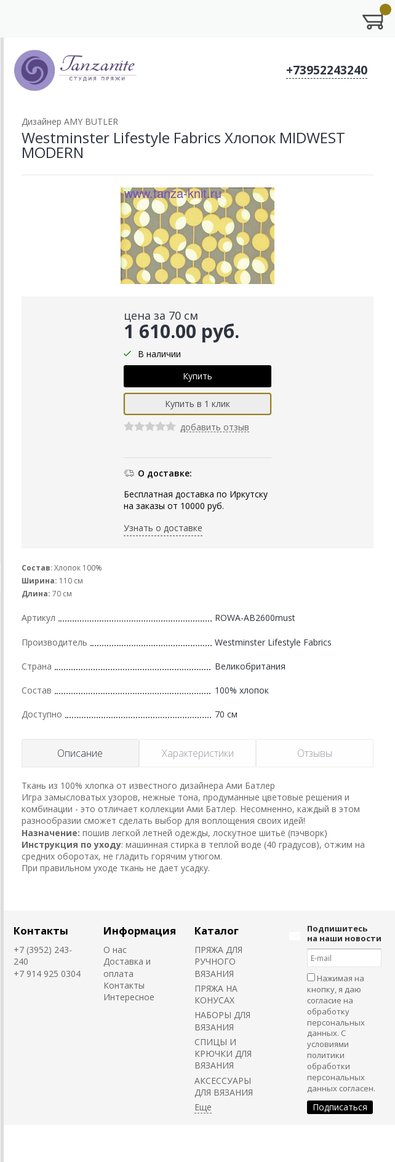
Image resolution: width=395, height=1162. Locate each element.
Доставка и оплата (127, 967)
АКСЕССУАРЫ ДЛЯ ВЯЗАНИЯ (223, 1086)
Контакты (41, 930)
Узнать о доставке (163, 528)
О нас (115, 949)
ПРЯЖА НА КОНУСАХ (215, 994)
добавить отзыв (214, 427)
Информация (139, 930)
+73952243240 (326, 70)
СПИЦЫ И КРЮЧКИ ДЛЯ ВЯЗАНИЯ (223, 1054)
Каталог (216, 930)
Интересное (128, 997)
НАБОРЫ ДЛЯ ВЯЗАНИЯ (222, 1020)
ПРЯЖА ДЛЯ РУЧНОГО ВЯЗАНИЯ (218, 961)
